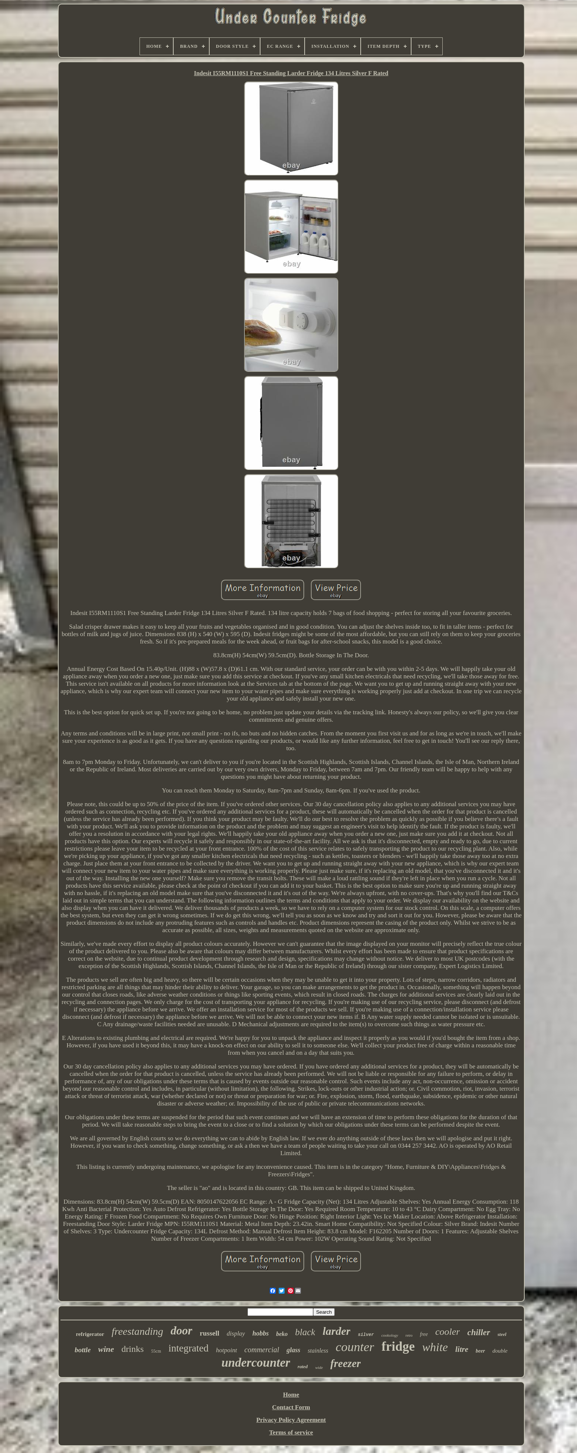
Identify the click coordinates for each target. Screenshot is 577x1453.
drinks (132, 1349)
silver (366, 1334)
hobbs (260, 1333)
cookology (389, 1335)
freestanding (137, 1331)
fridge (397, 1346)
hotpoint (226, 1350)
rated (303, 1366)
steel (502, 1334)
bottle (83, 1350)
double (500, 1351)
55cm (156, 1351)
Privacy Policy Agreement (291, 1419)
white (435, 1347)
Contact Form (291, 1407)
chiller (478, 1332)
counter (354, 1347)
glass (293, 1350)
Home (291, 1394)
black (305, 1332)
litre (461, 1349)
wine (106, 1349)
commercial (262, 1350)
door (182, 1330)
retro (409, 1335)
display (236, 1333)
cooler (447, 1331)
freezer (345, 1363)
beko (282, 1334)
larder (336, 1331)
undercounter (256, 1362)
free (424, 1334)
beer (480, 1351)
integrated (188, 1348)
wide (319, 1367)
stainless (318, 1350)
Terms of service (291, 1432)
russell (209, 1333)
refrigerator (90, 1334)
